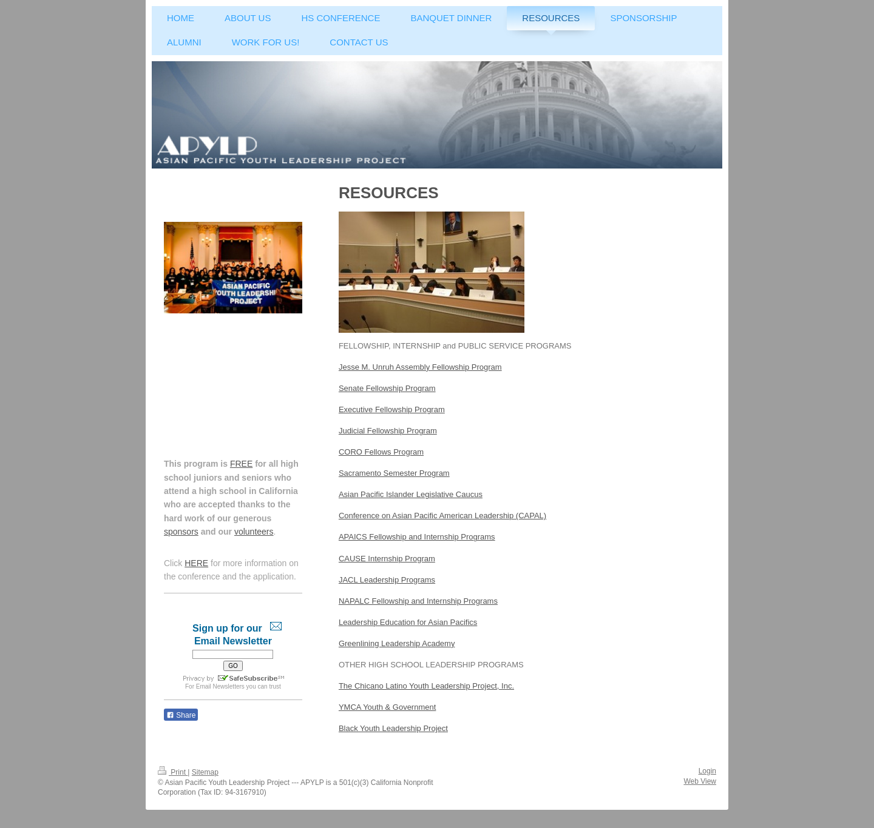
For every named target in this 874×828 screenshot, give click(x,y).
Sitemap (205, 772)
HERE (196, 563)
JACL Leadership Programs (387, 579)
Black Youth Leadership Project (393, 728)
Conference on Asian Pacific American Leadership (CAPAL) (442, 515)
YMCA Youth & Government (387, 707)
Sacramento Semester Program (394, 473)
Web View (699, 781)
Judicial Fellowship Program (388, 430)
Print (173, 772)
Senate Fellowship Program (387, 388)
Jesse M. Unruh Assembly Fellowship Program (420, 367)
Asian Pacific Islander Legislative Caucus (411, 494)
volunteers (254, 531)
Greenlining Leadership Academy (397, 643)
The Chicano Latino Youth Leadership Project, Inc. (426, 685)
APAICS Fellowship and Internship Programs (417, 536)
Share (180, 715)
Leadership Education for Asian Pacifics (408, 622)
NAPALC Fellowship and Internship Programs (418, 601)
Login (707, 771)
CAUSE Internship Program (387, 558)
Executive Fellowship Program (392, 409)
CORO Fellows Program (381, 451)
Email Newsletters (220, 686)
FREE (241, 464)
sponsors (181, 531)
